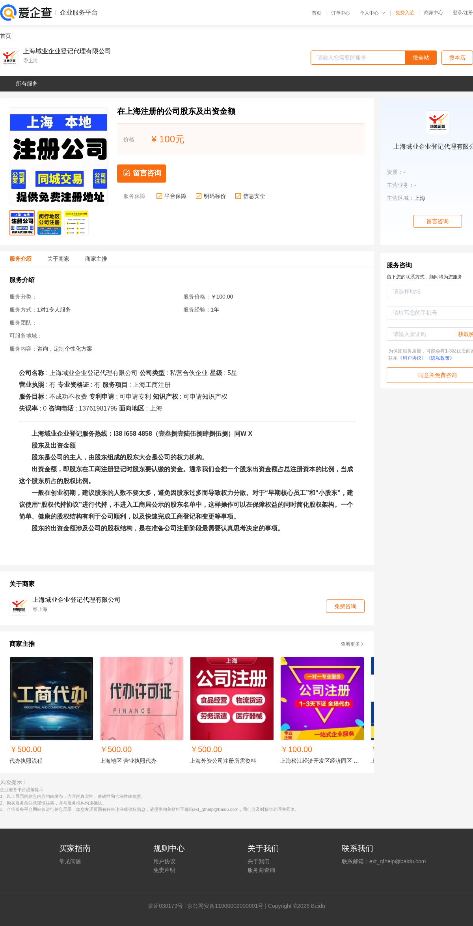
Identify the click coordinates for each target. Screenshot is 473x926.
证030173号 (168, 906)
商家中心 (433, 12)
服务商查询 (261, 870)
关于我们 (259, 861)
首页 (316, 13)
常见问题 (70, 861)
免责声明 (164, 870)
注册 (468, 12)
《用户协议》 (412, 358)
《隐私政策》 (440, 358)
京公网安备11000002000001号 (225, 906)
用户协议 (164, 861)
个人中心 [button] (372, 13)
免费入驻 (404, 12)
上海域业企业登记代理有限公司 (67, 51)
